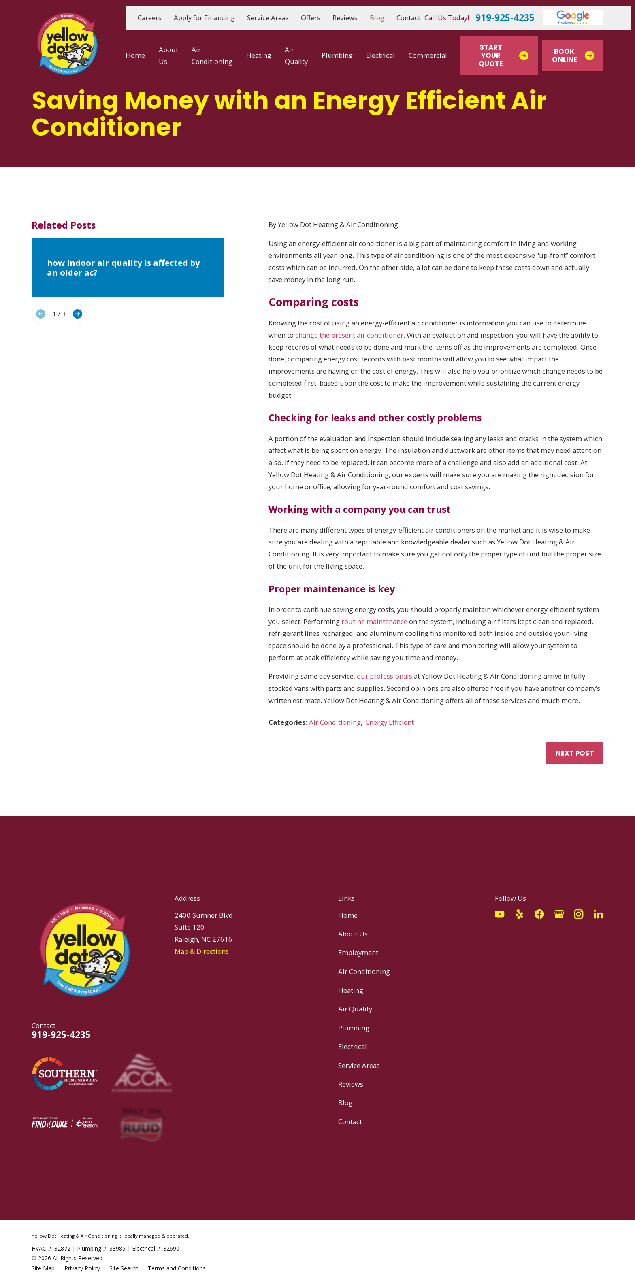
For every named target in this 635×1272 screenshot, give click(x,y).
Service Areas (268, 17)
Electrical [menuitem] (380, 55)
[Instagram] (578, 914)
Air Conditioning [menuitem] (212, 55)
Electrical (352, 1046)
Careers (150, 17)
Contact (408, 17)
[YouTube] (499, 914)
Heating (350, 990)
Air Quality (355, 1008)
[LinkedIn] (598, 914)
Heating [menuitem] (258, 55)
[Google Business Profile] (559, 914)
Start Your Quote (503, 55)
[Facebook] (539, 914)
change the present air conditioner (349, 335)
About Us (353, 934)
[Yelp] (519, 914)
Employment (358, 952)
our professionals (384, 676)
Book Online (573, 55)
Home (348, 915)
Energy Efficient (390, 722)
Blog (377, 17)
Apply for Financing (204, 17)
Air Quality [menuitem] (296, 55)
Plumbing (353, 1027)
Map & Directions (202, 951)
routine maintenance (374, 621)
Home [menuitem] (135, 55)
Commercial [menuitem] (428, 55)
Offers (310, 17)
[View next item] (77, 314)
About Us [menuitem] (168, 55)
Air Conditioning (335, 722)
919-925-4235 (505, 17)
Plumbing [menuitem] (337, 55)
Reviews (345, 17)
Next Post (575, 753)
